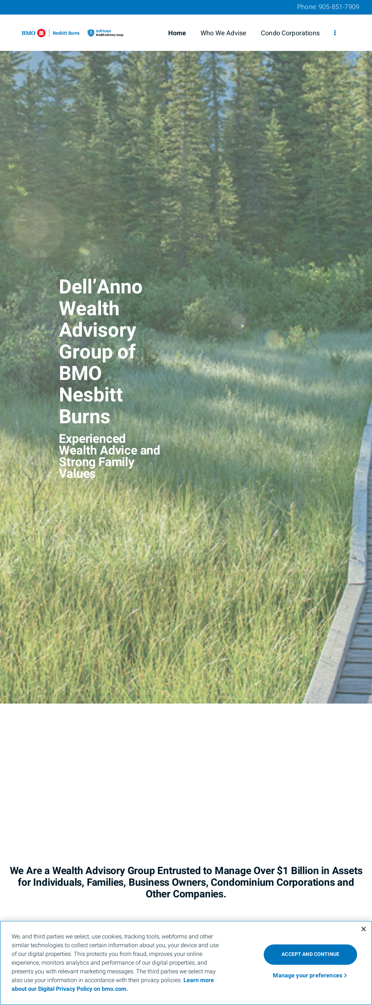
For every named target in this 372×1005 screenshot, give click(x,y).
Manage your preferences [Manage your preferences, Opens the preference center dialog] (307, 975)
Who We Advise (223, 33)
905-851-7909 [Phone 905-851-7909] (339, 7)
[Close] (363, 929)
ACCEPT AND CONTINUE (310, 954)
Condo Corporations (290, 33)
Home (177, 33)
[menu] (335, 33)
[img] (186, 352)
